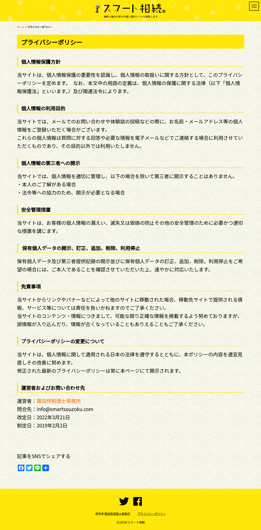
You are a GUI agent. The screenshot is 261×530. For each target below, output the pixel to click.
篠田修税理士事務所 (59, 400)
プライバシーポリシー (151, 514)
